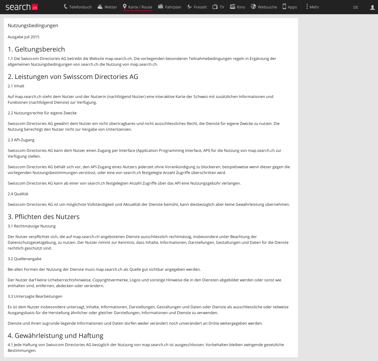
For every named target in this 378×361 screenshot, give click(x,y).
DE (355, 7)
